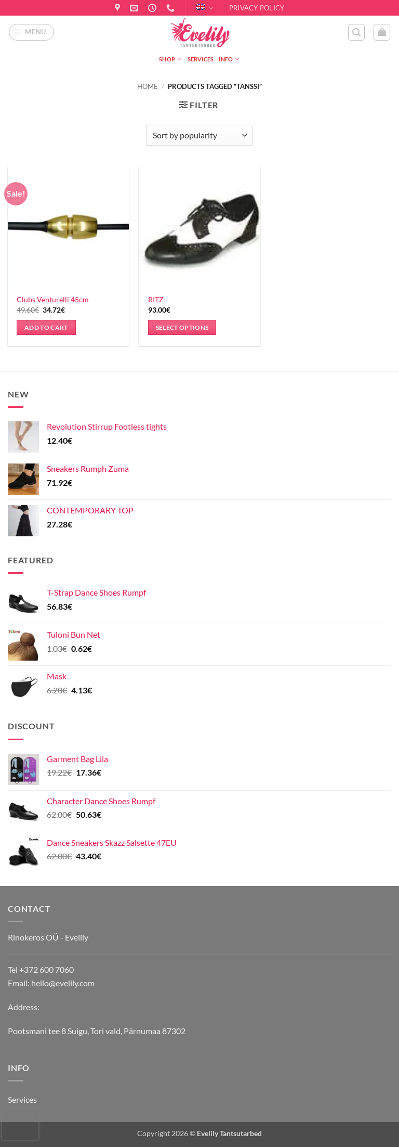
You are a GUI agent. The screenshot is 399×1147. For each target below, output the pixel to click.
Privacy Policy (257, 8)
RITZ (156, 299)
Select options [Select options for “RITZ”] (182, 327)
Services (201, 59)
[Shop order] (199, 135)
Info (229, 59)
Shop (170, 59)
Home (147, 86)
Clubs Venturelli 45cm (53, 299)
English (205, 8)
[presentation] (20, 1124)
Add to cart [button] (46, 327)
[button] (32, 32)
